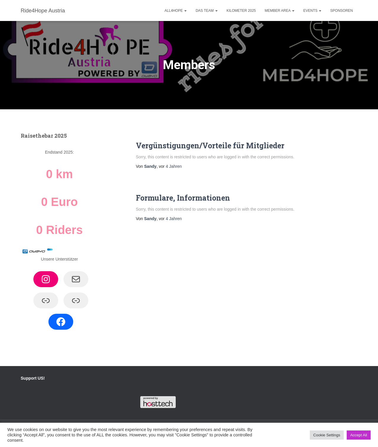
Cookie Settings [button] (326, 435)
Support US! (33, 378)
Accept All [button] (358, 435)
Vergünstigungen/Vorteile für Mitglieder (210, 145)
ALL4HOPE (175, 11)
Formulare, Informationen (183, 198)
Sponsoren (341, 11)
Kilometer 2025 (241, 11)
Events (312, 11)
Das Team (206, 11)
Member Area (279, 11)
